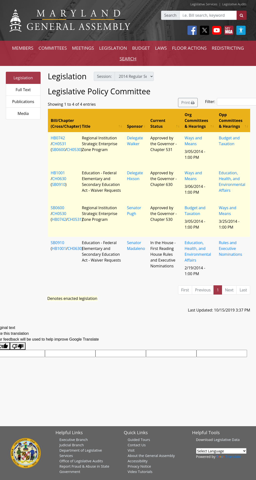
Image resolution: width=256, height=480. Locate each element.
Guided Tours (139, 439)
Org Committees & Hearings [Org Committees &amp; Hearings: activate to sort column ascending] (196, 120)
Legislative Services (203, 4)
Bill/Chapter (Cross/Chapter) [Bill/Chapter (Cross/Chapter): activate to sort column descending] (65, 123)
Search (170, 15)
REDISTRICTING (228, 48)
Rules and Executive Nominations (230, 248)
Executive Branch (73, 439)
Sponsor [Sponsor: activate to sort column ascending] (135, 126)
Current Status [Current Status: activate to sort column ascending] (157, 123)
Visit (131, 450)
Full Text (23, 89)
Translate (228, 456)
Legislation (23, 77)
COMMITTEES (53, 48)
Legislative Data (227, 439)
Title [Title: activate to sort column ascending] (86, 126)
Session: (104, 76)
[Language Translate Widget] (221, 451)
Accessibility (138, 460)
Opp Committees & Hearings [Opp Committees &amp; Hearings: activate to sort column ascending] (230, 120)
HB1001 (58, 173)
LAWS (161, 48)
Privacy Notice (139, 466)
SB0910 (58, 184)
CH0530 (74, 149)
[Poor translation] (18, 346)
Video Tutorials (140, 471)
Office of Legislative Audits (81, 460)
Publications (23, 101)
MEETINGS (83, 48)
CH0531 (59, 143)
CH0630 (59, 178)
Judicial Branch (71, 444)
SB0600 (58, 149)
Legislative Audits (234, 4)
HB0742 (58, 138)
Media (23, 113)
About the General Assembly (151, 455)
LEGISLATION (113, 48)
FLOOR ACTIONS (189, 48)
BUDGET (141, 48)
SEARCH (127, 59)
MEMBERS (23, 48)
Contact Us (137, 444)
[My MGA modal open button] (227, 30)
